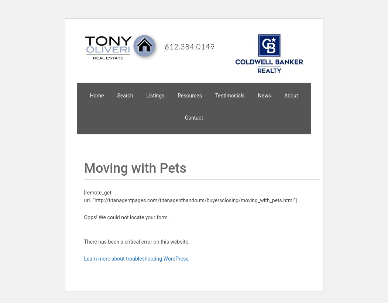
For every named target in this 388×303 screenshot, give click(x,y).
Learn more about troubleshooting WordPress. (137, 259)
